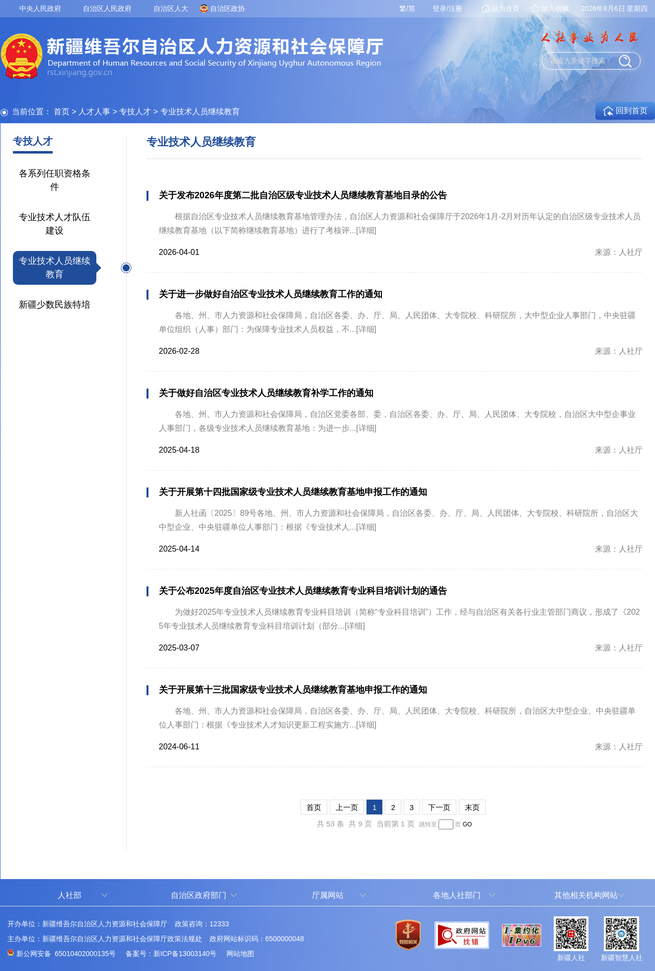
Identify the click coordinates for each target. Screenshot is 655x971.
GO (467, 824)
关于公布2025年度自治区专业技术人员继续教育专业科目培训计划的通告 (303, 591)
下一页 (439, 807)
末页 (472, 807)
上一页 (347, 807)
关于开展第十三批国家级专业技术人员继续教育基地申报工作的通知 (293, 690)
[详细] (366, 230)
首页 (62, 111)
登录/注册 (447, 8)
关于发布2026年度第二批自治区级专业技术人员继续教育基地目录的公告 (303, 195)
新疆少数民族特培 (54, 305)
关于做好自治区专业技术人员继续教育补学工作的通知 (266, 393)
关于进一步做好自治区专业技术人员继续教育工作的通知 (270, 294)
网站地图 (240, 954)
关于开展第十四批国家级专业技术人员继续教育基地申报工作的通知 (293, 492)
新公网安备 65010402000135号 (66, 954)
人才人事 (94, 111)
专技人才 (135, 111)
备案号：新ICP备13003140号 (171, 954)
